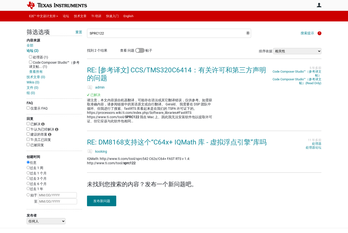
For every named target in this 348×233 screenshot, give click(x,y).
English (128, 16)
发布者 (32, 215)
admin (100, 87)
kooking (101, 151)
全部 (30, 45)
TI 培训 (96, 16)
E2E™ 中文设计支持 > (43, 16)
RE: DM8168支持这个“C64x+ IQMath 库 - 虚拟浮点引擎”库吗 (177, 142)
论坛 (66, 16)
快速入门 (112, 16)
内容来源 (33, 40)
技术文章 (80, 16)
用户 (319, 5)
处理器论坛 (313, 147)
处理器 (316, 143)
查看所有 (36, 72)
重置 (78, 32)
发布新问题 (102, 201)
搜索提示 (307, 33)
